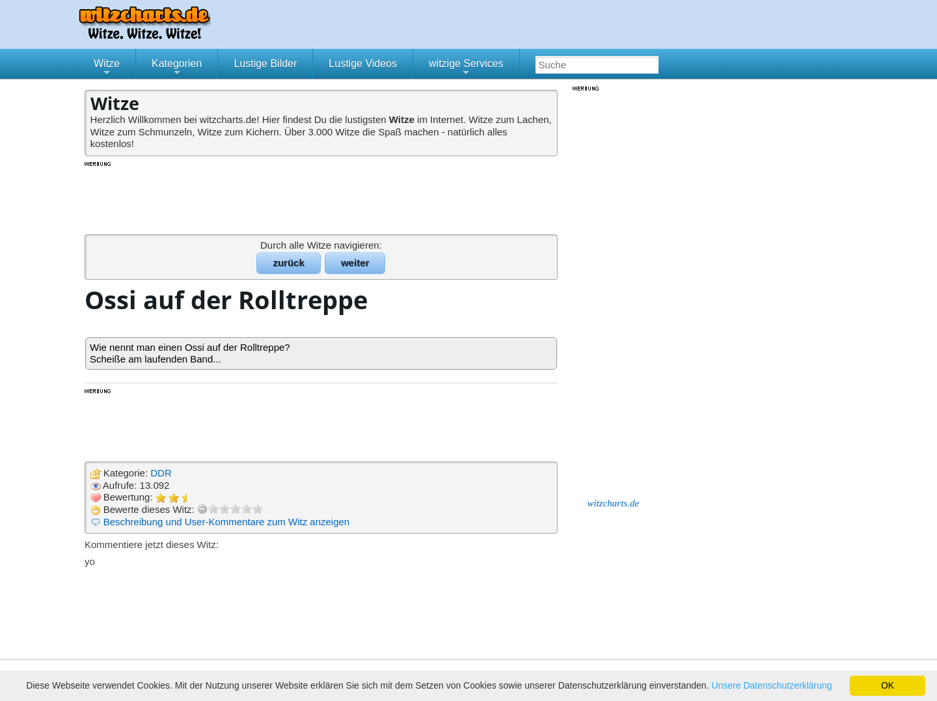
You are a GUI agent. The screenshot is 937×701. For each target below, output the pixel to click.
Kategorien (177, 68)
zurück (288, 262)
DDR (161, 472)
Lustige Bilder (265, 63)
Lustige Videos (363, 63)
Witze (107, 68)
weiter (355, 262)
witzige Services (466, 68)
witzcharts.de (614, 503)
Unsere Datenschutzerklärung (771, 685)
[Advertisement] (322, 197)
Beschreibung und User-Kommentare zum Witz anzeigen (226, 521)
